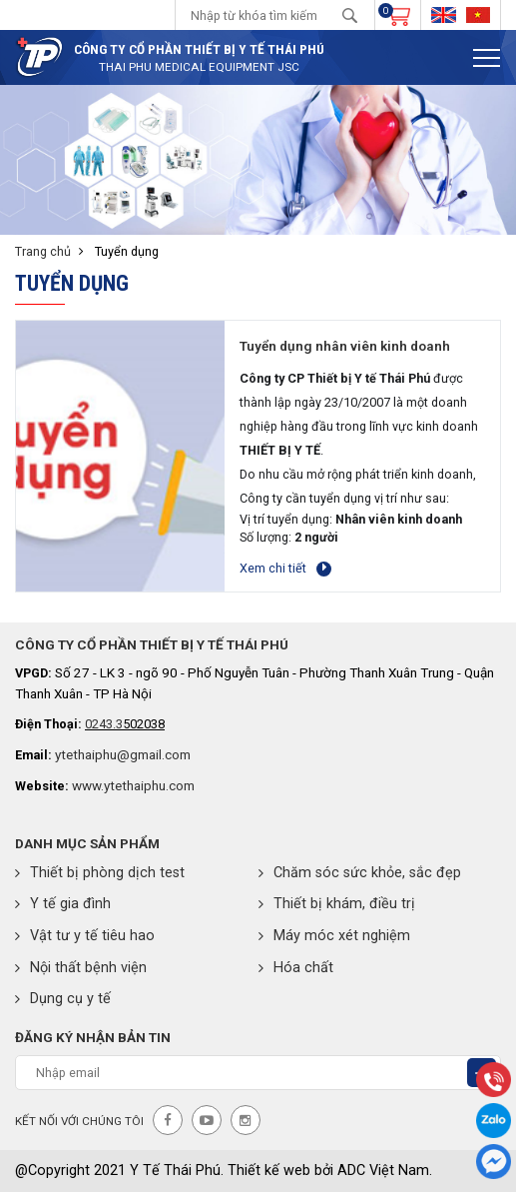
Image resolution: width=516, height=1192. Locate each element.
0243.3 (104, 723)
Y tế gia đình (63, 903)
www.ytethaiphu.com (133, 785)
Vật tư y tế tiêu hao (85, 935)
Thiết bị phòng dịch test (100, 872)
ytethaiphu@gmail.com (123, 754)
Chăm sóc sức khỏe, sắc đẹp (359, 872)
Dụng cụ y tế (63, 998)
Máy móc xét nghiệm (334, 935)
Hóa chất (295, 967)
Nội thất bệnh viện (81, 967)
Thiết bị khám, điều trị (336, 903)
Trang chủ (43, 251)
